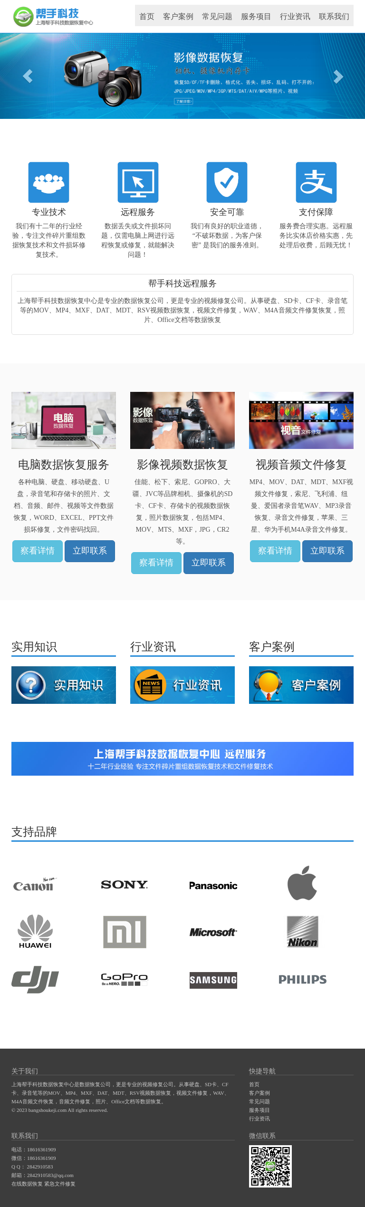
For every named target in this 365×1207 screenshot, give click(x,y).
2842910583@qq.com (50, 1175)
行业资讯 (295, 16)
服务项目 (256, 16)
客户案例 (178, 16)
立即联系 (90, 550)
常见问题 (217, 16)
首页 (146, 16)
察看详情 (37, 550)
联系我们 (334, 16)
